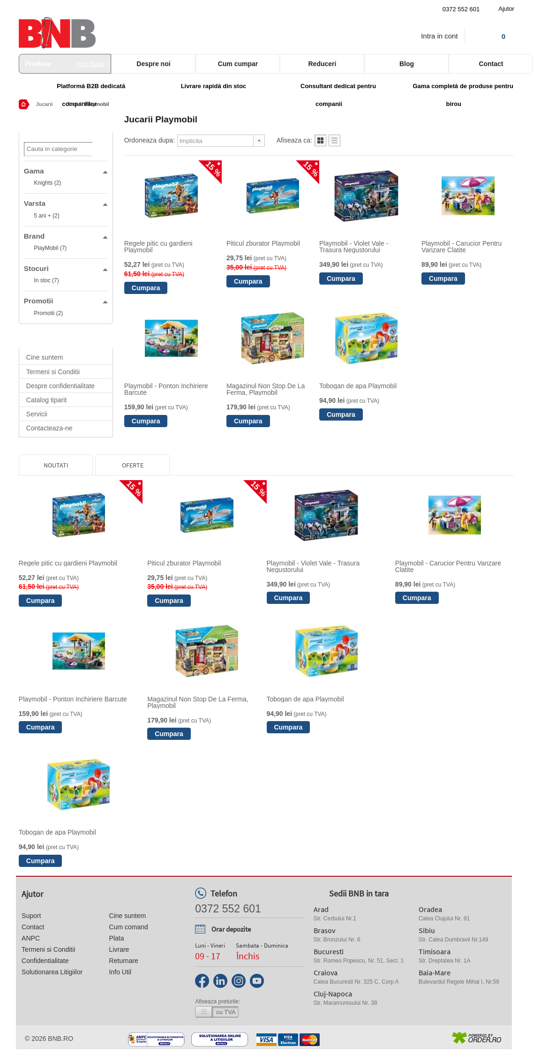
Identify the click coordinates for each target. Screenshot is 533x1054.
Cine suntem (44, 357)
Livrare (119, 949)
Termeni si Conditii (53, 372)
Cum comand (128, 927)
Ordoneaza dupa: (149, 140)
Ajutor (506, 8)
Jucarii (44, 104)
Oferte (132, 465)
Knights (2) (47, 183)
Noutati (56, 465)
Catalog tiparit (46, 400)
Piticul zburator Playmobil (263, 243)
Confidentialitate (45, 960)
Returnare (123, 960)
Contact (33, 927)
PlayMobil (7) (50, 248)
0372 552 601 (461, 9)
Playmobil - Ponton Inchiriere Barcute (166, 389)
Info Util (120, 972)
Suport (31, 915)
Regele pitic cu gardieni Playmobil (158, 246)
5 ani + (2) (46, 215)
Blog (406, 64)
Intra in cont (439, 36)
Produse (65, 64)
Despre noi (153, 64)
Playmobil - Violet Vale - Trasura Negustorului (353, 246)
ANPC (31, 938)
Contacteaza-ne (49, 428)
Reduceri (322, 64)
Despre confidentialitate (60, 386)
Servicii (36, 414)
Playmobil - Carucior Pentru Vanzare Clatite (461, 246)
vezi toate (91, 64)
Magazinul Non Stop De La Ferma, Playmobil (265, 389)
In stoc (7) (46, 280)
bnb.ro (60, 1038)
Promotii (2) (48, 313)
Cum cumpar (238, 64)
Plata (116, 938)
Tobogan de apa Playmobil (358, 386)
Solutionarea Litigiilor (52, 972)
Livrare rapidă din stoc (213, 86)
